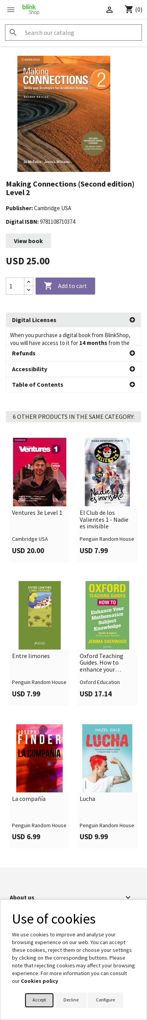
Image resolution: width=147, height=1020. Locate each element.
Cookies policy (39, 980)
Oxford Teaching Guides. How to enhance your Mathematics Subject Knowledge (105, 645)
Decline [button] (71, 1000)
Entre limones (31, 638)
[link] (40, 482)
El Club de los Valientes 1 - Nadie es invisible (104, 502)
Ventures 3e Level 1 (37, 495)
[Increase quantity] (28, 282)
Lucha (87, 781)
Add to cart (65, 286)
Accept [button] (39, 1000)
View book (28, 241)
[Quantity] (15, 286)
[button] (73, 320)
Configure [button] (105, 1000)
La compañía (29, 781)
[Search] (73, 32)
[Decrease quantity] (28, 290)
